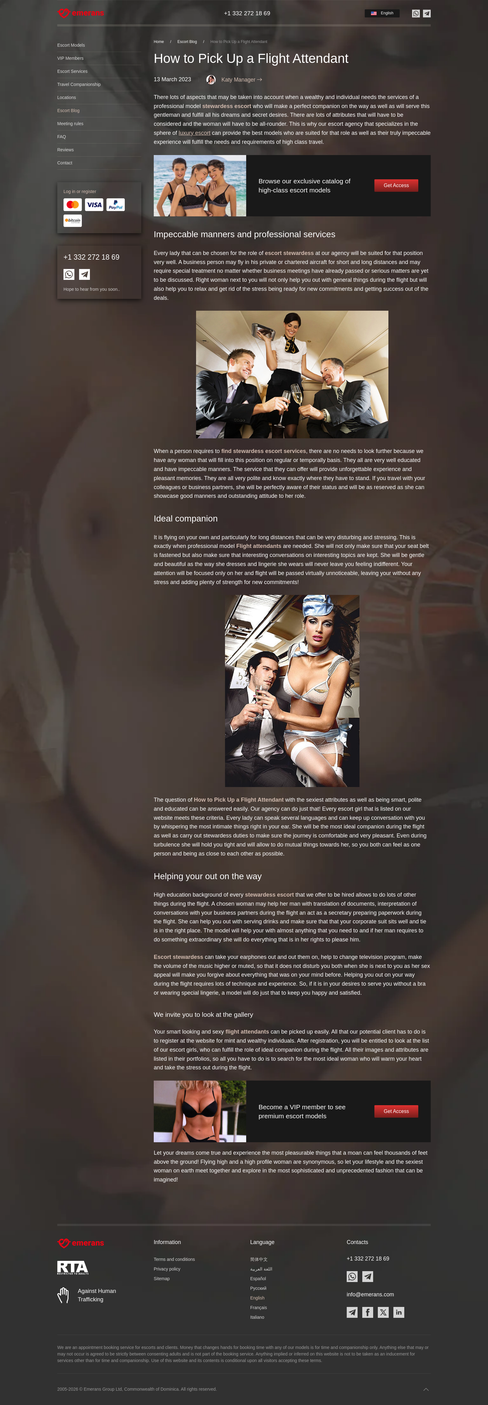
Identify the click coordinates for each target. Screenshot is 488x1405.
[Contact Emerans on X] (383, 1312)
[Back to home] (80, 13)
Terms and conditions (174, 1259)
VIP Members (70, 58)
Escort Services (72, 71)
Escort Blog (68, 110)
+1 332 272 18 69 (91, 257)
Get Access (396, 185)
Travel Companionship (79, 84)
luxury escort (194, 133)
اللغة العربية (261, 1268)
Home (159, 42)
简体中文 (259, 1259)
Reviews (65, 149)
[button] (382, 13)
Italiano (257, 1317)
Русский (258, 1288)
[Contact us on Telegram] (427, 13)
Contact (64, 162)
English (257, 1297)
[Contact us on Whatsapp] (416, 13)
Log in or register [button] (79, 191)
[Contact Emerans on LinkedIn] (398, 1312)
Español (258, 1278)
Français (258, 1307)
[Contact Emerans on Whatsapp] (68, 273)
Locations (66, 97)
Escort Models (71, 45)
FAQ (61, 136)
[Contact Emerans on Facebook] (367, 1312)
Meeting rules (70, 123)
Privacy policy (167, 1268)
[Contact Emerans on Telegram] (84, 273)
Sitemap (162, 1278)
